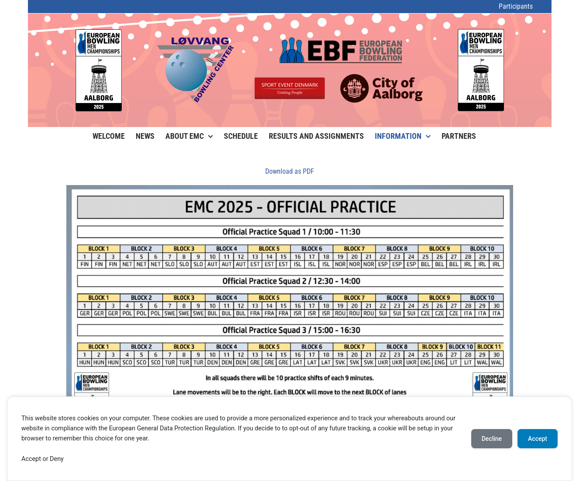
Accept (537, 438)
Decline (492, 438)
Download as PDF (289, 171)
